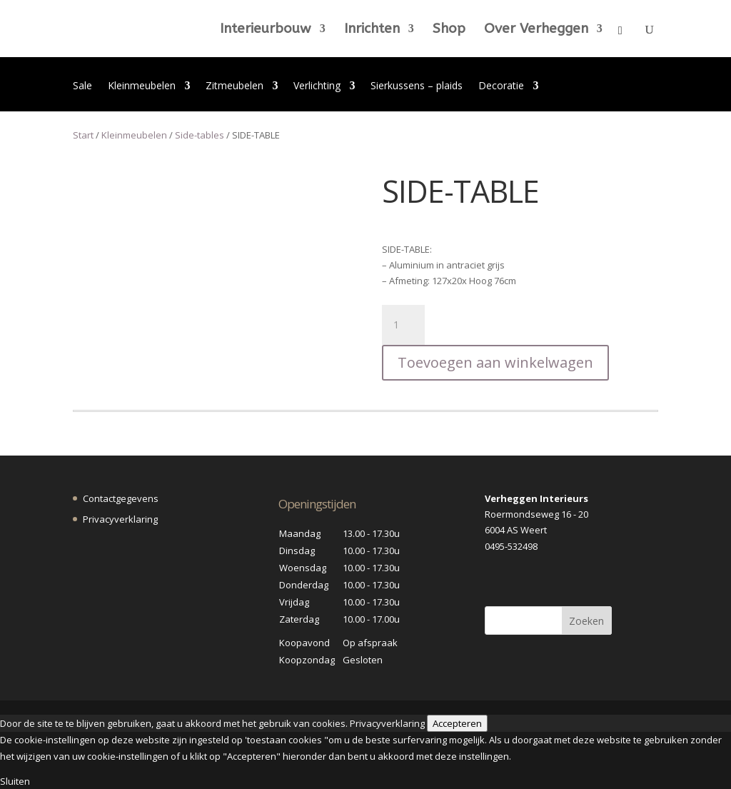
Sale (82, 86)
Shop (449, 30)
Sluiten (15, 781)
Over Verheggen (536, 30)
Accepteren (457, 723)
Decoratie (501, 86)
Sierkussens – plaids (416, 86)
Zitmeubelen (234, 86)
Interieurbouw (265, 30)
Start (83, 135)
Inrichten (372, 30)
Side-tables (199, 135)
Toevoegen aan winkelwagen (495, 362)
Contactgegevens (120, 498)
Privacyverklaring (120, 519)
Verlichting (317, 86)
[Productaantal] (403, 325)
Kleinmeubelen (142, 86)
